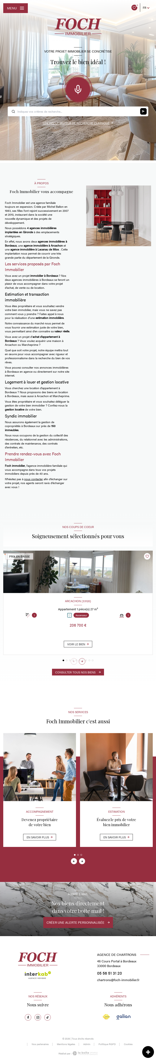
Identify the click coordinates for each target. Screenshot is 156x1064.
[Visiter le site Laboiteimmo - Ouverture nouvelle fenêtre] (85, 1053)
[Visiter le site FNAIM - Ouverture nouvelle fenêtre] (106, 1017)
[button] (82, 661)
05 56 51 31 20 (109, 973)
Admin (86, 1044)
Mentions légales (66, 1044)
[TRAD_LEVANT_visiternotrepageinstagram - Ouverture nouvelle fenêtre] (38, 1017)
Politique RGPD (107, 1044)
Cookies (128, 1044)
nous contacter (33, 479)
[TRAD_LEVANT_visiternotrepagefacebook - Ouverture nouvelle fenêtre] (28, 1017)
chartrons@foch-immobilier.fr (118, 979)
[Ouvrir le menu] (15, 8)
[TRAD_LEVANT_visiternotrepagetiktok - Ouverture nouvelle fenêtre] (47, 1017)
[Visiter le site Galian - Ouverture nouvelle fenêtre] (124, 1017)
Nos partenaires (40, 1044)
